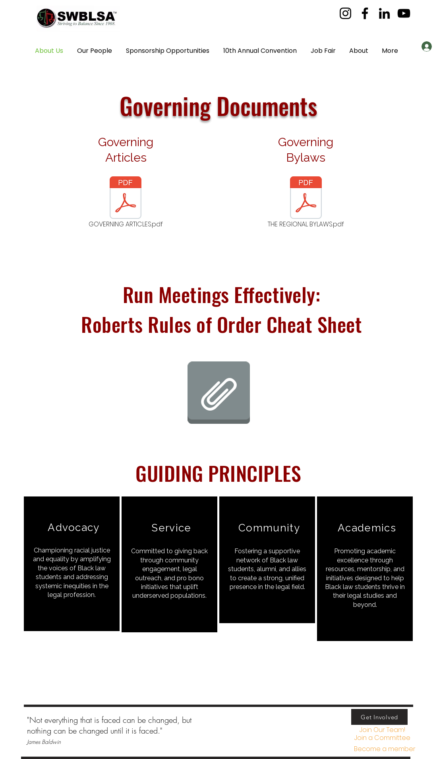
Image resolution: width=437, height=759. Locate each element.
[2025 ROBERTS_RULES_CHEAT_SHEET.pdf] (218, 393)
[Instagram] (345, 13)
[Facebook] (365, 13)
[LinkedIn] (384, 13)
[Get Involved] (379, 717)
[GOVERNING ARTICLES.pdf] (125, 203)
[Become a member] (385, 749)
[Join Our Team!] (382, 730)
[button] (390, 51)
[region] (72, 563)
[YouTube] (404, 13)
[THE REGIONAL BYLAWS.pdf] (306, 203)
